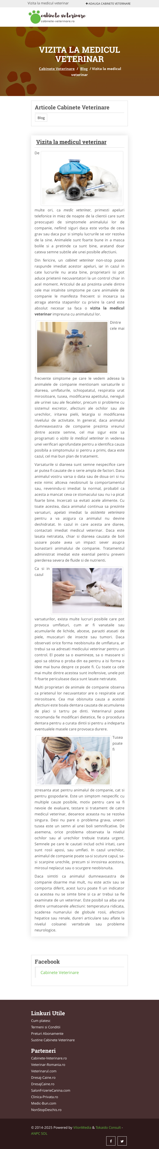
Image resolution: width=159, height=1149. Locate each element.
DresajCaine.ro (42, 1084)
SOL (44, 1133)
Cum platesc (40, 1020)
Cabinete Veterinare (57, 68)
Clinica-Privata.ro (44, 1097)
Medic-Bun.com (43, 1103)
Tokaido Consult (108, 1127)
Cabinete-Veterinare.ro (49, 1058)
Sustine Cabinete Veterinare (53, 1040)
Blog (84, 68)
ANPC (35, 1133)
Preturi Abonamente (47, 1033)
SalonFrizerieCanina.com (50, 1090)
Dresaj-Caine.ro (43, 1077)
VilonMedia (82, 1127)
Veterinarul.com (43, 1071)
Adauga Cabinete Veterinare (108, 4)
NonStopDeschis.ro (46, 1110)
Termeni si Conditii (45, 1027)
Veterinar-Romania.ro (48, 1064)
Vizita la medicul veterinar (71, 142)
